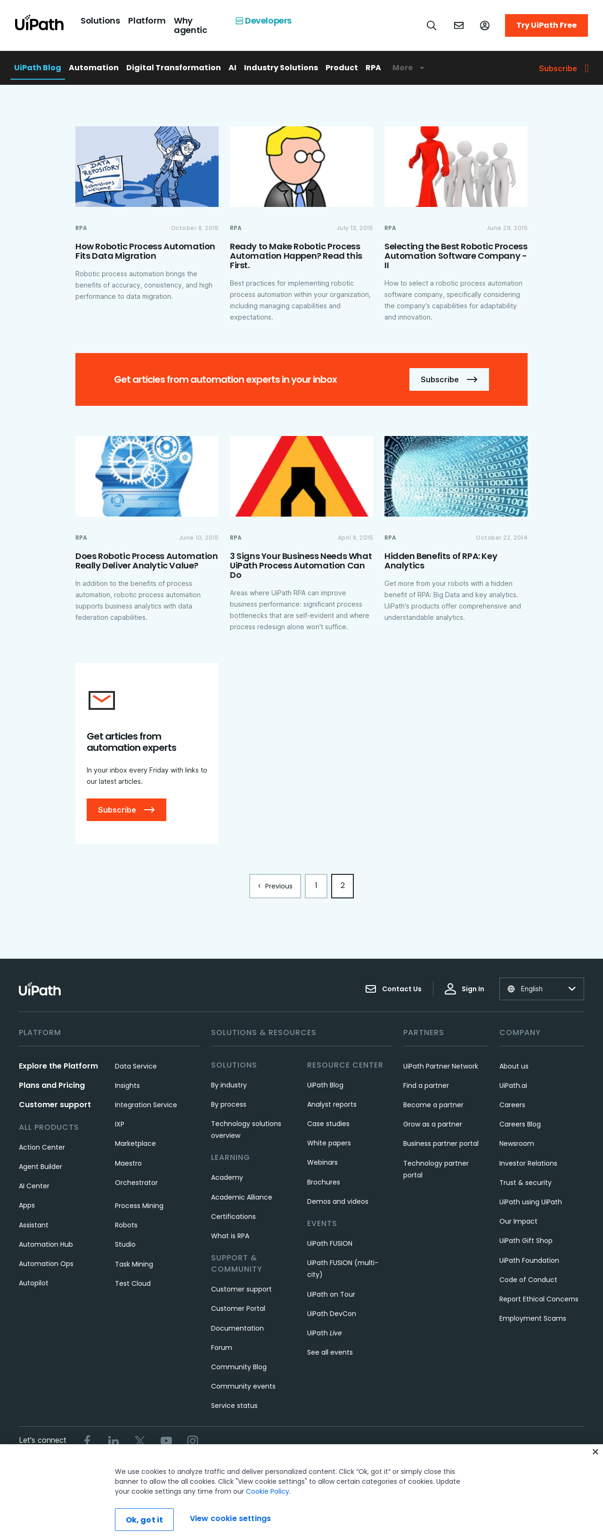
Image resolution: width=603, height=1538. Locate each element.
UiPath (324, 1333)
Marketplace (135, 1143)
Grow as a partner (432, 1124)
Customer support (55, 1104)
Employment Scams (532, 1318)
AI (232, 67)
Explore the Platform (58, 1066)
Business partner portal (441, 1143)
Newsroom (516, 1143)
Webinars (322, 1162)
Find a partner (426, 1085)
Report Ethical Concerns (539, 1299)
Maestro (128, 1163)
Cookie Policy (267, 1520)
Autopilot (34, 1283)
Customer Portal (238, 1308)
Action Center (42, 1147)
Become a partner (433, 1105)
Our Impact (518, 1221)
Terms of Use (238, 1473)
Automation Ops (46, 1263)
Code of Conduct (528, 1279)
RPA (373, 67)
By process (228, 1104)
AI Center (34, 1186)
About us (514, 1066)
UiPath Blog (37, 67)
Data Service (136, 1066)
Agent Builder (40, 1166)
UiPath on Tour (331, 1294)
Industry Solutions (281, 67)
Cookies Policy (349, 1473)
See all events (330, 1352)
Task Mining (134, 1264)
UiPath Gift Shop (526, 1240)
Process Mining (139, 1205)
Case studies (328, 1123)
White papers (329, 1143)
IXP (119, 1124)
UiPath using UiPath (530, 1202)
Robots (126, 1225)
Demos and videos (337, 1201)
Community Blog (239, 1367)
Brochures (323, 1182)
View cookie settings (416, 1473)
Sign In (464, 989)
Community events (243, 1386)
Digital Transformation (173, 67)
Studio (125, 1244)
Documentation (237, 1328)
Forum (221, 1347)
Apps (27, 1205)
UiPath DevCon (331, 1313)
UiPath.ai (513, 1085)
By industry (229, 1085)
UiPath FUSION (329, 1243)
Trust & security (525, 1182)
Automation (94, 67)
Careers (512, 1105)
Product (342, 67)
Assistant (34, 1225)
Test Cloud (133, 1283)
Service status (234, 1405)
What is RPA (230, 1236)
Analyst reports (332, 1104)
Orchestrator (136, 1182)
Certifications (233, 1216)
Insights (127, 1085)
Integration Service (146, 1105)
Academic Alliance (241, 1197)
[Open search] (432, 25)
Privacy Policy (292, 1473)
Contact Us (393, 989)
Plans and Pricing (52, 1085)
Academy (227, 1177)
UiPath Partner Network (440, 1066)
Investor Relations (528, 1163)
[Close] (595, 1481)
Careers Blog (520, 1124)
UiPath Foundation (529, 1260)
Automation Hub (46, 1244)
